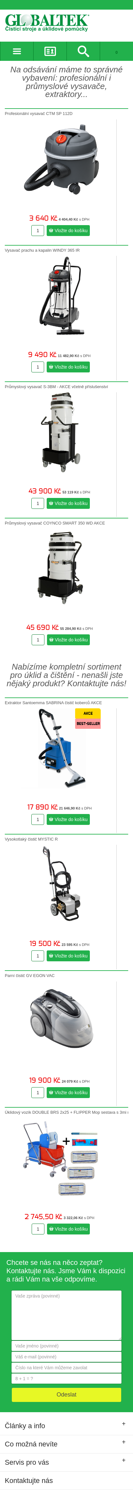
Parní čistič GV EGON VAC (30, 975)
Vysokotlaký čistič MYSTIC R (31, 839)
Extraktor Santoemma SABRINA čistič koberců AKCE (53, 702)
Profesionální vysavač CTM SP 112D (39, 113)
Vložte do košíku (68, 230)
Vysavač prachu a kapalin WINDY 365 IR (42, 250)
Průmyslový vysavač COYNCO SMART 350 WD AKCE (55, 523)
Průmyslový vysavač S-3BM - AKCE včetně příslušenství (56, 386)
